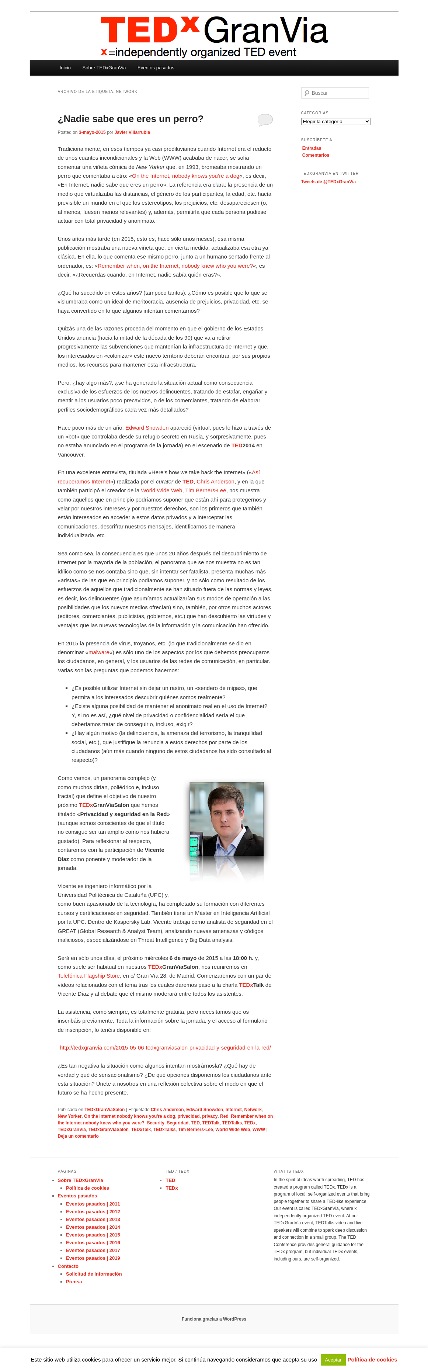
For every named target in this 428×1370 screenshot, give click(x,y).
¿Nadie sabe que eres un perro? (131, 118)
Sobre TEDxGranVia (104, 67)
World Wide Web (161, 490)
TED (195, 1123)
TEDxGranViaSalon (104, 1109)
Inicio (65, 67)
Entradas (311, 148)
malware (98, 652)
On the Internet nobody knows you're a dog (129, 1116)
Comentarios (315, 155)
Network (253, 1109)
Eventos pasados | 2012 (93, 1211)
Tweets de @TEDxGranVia (328, 181)
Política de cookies (87, 1188)
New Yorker (70, 1116)
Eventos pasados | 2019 (93, 1258)
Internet (234, 1109)
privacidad (189, 1116)
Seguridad (178, 1123)
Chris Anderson (215, 481)
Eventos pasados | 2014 (93, 1227)
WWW (259, 1129)
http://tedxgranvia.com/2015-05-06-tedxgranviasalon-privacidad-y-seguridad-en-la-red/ (165, 1047)
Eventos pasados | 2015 (93, 1235)
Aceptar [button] (333, 1360)
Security (155, 1123)
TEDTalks (232, 1123)
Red (224, 1116)
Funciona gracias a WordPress (214, 1319)
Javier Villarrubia (132, 132)
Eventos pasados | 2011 (93, 1204)
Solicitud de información (94, 1274)
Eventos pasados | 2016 (93, 1242)
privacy (210, 1116)
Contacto (68, 1266)
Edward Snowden (147, 427)
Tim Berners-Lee (205, 490)
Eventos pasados (156, 67)
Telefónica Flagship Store (89, 975)
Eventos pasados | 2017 (93, 1250)
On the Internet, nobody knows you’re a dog (185, 176)
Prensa (74, 1281)
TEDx (250, 1123)
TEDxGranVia (72, 1129)
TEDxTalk (141, 1129)
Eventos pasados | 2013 (93, 1219)
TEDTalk (211, 1123)
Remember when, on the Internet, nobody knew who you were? (175, 266)
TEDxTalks (164, 1129)
